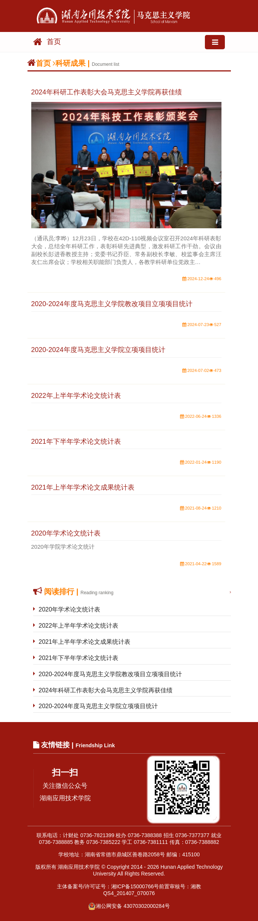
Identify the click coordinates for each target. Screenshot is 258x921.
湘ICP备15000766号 (135, 886)
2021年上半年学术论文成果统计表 (85, 642)
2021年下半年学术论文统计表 (79, 658)
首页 (47, 42)
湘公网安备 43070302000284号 (129, 906)
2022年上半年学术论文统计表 (79, 625)
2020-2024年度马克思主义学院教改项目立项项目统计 (110, 674)
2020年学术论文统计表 (70, 609)
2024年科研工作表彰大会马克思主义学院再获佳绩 (106, 690)
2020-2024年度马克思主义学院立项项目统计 (98, 706)
